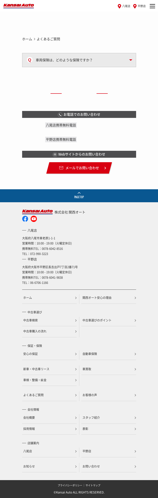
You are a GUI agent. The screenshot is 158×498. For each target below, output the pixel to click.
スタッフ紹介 (91, 417)
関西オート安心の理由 (97, 297)
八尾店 (126, 6)
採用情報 (29, 428)
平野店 (142, 6)
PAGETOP (79, 197)
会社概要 (29, 417)
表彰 (85, 428)
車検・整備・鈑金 (34, 380)
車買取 (86, 369)
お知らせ (29, 466)
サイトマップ (93, 485)
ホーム (27, 38)
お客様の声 (89, 395)
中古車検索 (30, 320)
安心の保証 (30, 353)
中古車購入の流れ (34, 331)
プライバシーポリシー (70, 485)
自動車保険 (89, 353)
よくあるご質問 (33, 395)
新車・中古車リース (36, 369)
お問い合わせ (91, 466)
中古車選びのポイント (97, 320)
